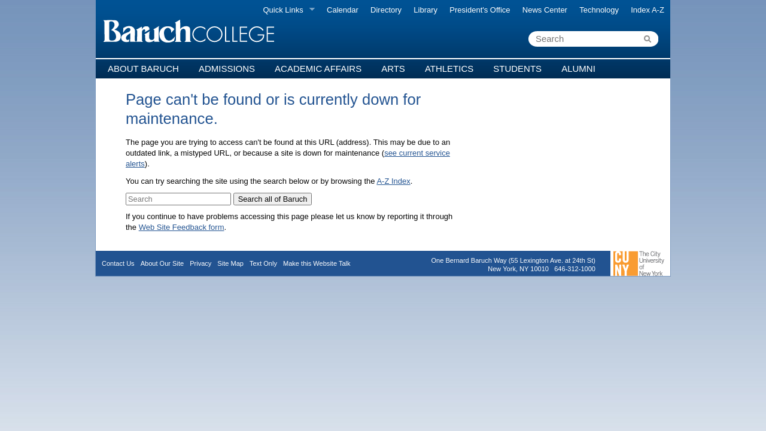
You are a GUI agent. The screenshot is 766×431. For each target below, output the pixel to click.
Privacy (200, 263)
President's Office (479, 9)
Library (425, 9)
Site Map (230, 263)
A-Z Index (393, 181)
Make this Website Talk (317, 263)
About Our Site (162, 263)
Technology (599, 9)
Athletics (449, 68)
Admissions (227, 68)
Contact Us (118, 263)
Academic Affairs (318, 68)
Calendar (342, 9)
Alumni (578, 68)
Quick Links (286, 10)
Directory (386, 9)
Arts (393, 68)
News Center (544, 9)
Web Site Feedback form (181, 227)
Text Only (263, 263)
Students (517, 68)
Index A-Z (647, 9)
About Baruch (143, 68)
